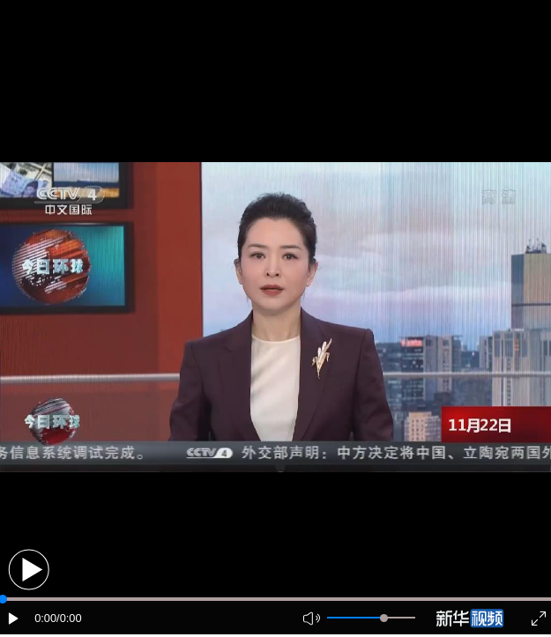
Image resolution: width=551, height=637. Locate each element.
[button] (28, 569)
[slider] (384, 618)
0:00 (45, 618)
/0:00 (68, 618)
